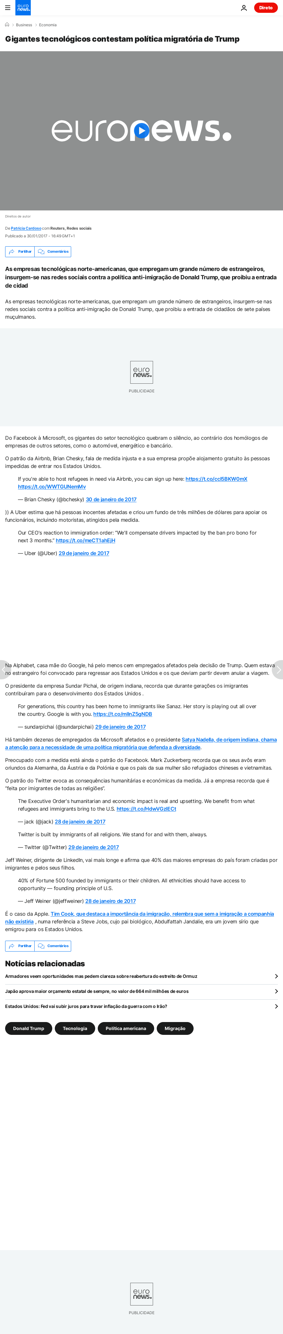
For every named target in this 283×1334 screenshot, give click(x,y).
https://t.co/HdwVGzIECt (146, 809)
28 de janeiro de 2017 (80, 821)
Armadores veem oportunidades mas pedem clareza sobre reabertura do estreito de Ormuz (101, 976)
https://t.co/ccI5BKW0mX (216, 479)
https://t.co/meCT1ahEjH (85, 540)
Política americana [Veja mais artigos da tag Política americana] (126, 1028)
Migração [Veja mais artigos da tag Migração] (175, 1028)
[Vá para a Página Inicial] (23, 7)
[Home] (7, 24)
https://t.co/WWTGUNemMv (52, 486)
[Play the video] (141, 130)
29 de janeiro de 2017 (84, 553)
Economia (48, 25)
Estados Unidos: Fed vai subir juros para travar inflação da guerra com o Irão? (86, 1006)
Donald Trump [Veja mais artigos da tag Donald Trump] (28, 1028)
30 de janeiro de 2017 (111, 499)
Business (24, 25)
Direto (266, 7)
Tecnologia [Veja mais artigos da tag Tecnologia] (75, 1028)
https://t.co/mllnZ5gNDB (122, 714)
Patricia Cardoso (26, 228)
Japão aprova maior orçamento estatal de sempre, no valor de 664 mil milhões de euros (96, 991)
